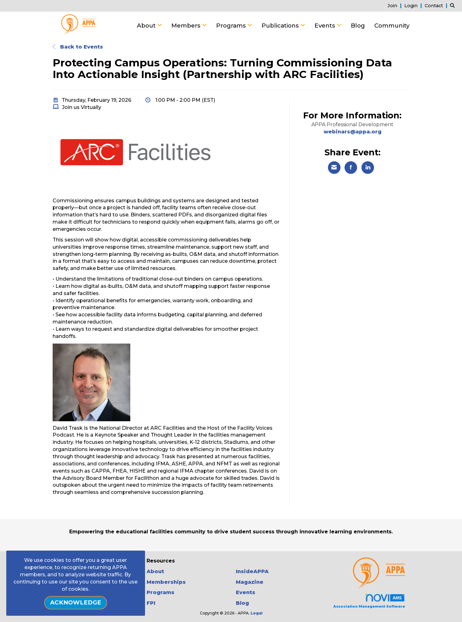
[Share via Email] (334, 167)
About (147, 25)
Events (325, 25)
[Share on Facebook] (351, 167)
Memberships (166, 582)
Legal (256, 613)
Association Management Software (369, 601)
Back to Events (78, 47)
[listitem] (395, 5)
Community (391, 25)
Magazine (249, 582)
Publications (281, 25)
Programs (231, 25)
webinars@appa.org (353, 132)
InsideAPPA (252, 571)
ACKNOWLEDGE (75, 602)
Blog (358, 25)
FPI (151, 603)
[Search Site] (453, 5)
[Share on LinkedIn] (367, 167)
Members (186, 25)
